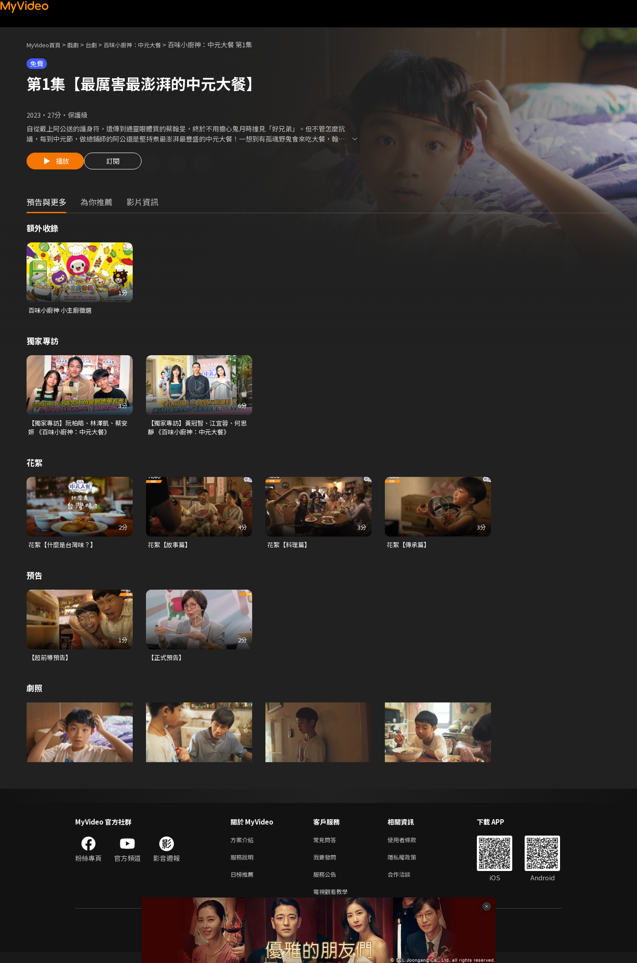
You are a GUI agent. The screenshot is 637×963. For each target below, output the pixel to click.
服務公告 (326, 883)
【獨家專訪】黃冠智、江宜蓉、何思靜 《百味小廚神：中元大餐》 (197, 430)
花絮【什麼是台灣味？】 (64, 548)
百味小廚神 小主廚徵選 (62, 311)
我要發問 (326, 864)
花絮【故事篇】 (171, 548)
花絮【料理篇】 (290, 548)
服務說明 (243, 864)
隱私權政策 (409, 864)
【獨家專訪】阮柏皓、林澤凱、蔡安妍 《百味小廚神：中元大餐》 (78, 430)
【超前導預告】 (51, 662)
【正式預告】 (168, 662)
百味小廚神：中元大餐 (146, 44)
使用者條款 (409, 846)
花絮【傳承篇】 (410, 548)
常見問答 (326, 846)
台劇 (100, 44)
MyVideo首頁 (47, 44)
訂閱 (120, 163)
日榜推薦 (243, 883)
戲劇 (80, 44)
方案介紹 (243, 846)
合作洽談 (406, 883)
